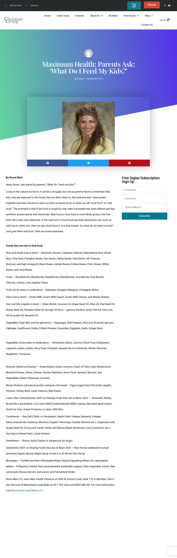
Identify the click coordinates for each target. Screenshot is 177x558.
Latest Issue (63, 16)
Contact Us (147, 25)
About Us (96, 16)
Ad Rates (113, 16)
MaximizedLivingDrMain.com (27, 491)
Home (47, 16)
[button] (47, 163)
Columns (79, 16)
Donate (152, 4)
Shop (149, 16)
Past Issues (131, 16)
